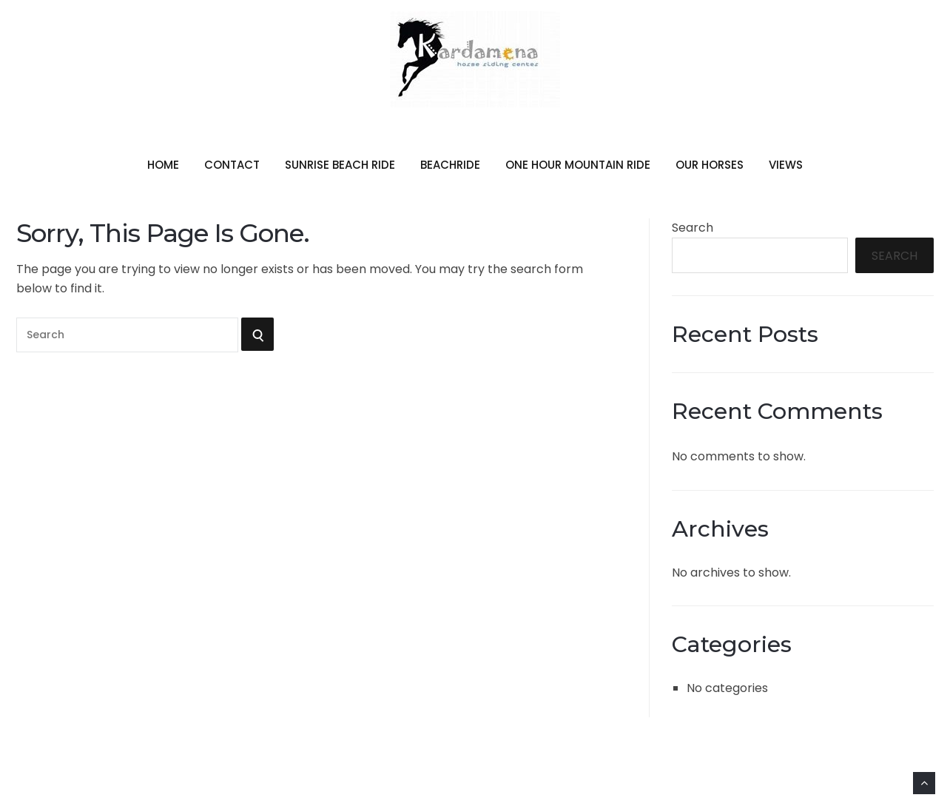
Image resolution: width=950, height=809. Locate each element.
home (163, 164)
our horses (710, 164)
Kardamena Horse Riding (475, 118)
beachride (450, 164)
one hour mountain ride (577, 164)
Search (692, 227)
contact (232, 164)
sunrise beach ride (340, 164)
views (786, 164)
